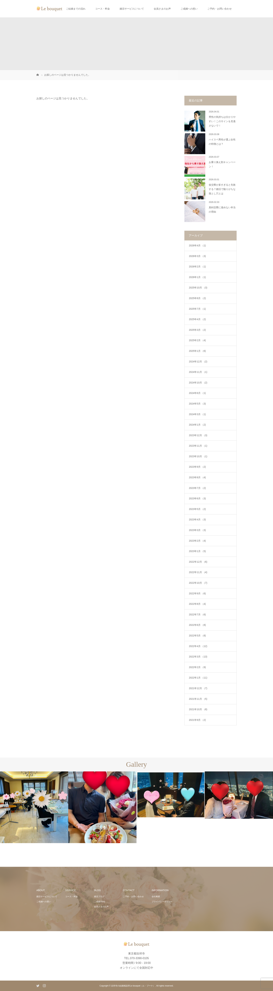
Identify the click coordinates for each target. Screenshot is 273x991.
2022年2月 (197, 667)
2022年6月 (197, 625)
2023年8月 (197, 477)
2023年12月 (198, 435)
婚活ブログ (99, 896)
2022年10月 (198, 582)
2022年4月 (198, 646)
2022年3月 (198, 656)
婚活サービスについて (132, 8)
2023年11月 (198, 445)
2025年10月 (198, 287)
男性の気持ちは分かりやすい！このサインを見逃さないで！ (222, 121)
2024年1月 (197, 424)
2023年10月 (198, 456)
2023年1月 (197, 551)
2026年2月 (197, 266)
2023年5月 (197, 509)
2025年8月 (197, 298)
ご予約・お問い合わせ (219, 8)
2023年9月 (197, 466)
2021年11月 (198, 698)
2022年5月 (197, 635)
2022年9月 (197, 593)
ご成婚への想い (189, 8)
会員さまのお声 (162, 8)
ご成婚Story (99, 901)
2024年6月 (197, 393)
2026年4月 (197, 245)
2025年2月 (197, 340)
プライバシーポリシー (162, 901)
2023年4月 (197, 519)
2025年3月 (197, 329)
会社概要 (156, 896)
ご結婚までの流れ (75, 8)
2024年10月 (198, 382)
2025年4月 (197, 319)
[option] (34, 807)
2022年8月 (197, 603)
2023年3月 (197, 530)
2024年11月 (198, 372)
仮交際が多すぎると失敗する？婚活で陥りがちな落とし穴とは (222, 189)
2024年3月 (197, 414)
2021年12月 (198, 688)
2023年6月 (197, 498)
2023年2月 (197, 540)
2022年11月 (198, 572)
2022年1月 (198, 677)
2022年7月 (197, 614)
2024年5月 (197, 403)
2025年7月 (197, 308)
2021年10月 (198, 709)
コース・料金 (102, 8)
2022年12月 (198, 561)
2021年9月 (197, 720)
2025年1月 (197, 351)
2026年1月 (197, 277)
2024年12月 (198, 361)
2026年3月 (197, 256)
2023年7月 (197, 488)
